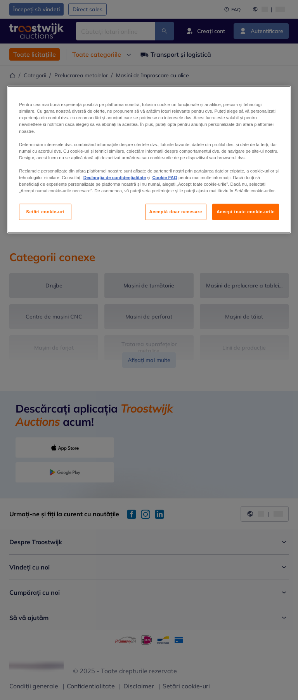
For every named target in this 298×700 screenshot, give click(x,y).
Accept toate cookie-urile (246, 211)
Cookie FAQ (164, 177)
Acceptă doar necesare (176, 211)
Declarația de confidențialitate (114, 177)
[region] (149, 159)
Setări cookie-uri (45, 211)
